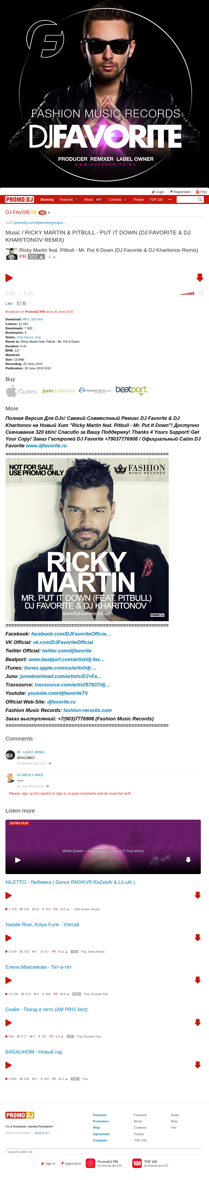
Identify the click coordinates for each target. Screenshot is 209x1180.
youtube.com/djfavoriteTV (58, 693)
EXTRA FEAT (19, 823)
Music (94, 199)
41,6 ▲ (63, 951)
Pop (38, 337)
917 (46, 951)
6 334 (13, 951)
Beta (174, 1121)
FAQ (203, 192)
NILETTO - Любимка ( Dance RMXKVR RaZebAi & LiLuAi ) (70, 882)
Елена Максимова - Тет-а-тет (38, 967)
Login (160, 192)
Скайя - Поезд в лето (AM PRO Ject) (46, 1009)
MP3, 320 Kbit (32, 319)
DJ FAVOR (21, 212)
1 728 (13, 909)
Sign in (50, 1163)
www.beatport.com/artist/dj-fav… (67, 659)
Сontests (118, 199)
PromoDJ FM (35, 311)
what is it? (42, 1133)
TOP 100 (156, 200)
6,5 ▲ (60, 1036)
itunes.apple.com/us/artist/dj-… (60, 668)
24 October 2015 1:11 (31, 763)
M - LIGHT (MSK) (31, 752)
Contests (140, 1127)
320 (74, 951)
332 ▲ (36, 256)
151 (43, 1036)
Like (9, 303)
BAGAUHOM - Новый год (33, 1052)
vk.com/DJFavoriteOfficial (63, 642)
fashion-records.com (87, 710)
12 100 (13, 994)
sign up (27, 793)
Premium (100, 1115)
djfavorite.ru (61, 702)
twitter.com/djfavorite (66, 651)
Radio (175, 1115)
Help (96, 1127)
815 (11, 1036)
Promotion (101, 1121)
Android (106, 1165)
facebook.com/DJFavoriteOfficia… (71, 634)
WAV (77, 994)
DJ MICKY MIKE (30, 775)
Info (173, 1127)
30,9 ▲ (64, 994)
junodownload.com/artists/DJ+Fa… (61, 676)
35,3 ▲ (63, 1078)
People (139, 200)
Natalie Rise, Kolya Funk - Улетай (42, 924)
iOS (119, 1165)
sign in (61, 793)
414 (47, 909)
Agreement (101, 1134)
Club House (25, 337)
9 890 (13, 1078)
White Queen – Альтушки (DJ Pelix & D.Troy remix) (103, 851)
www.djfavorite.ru (46, 445)
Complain (100, 1140)
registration (73, 1163)
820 (47, 994)
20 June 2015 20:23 (30, 786)
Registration (182, 192)
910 (46, 1078)
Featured (69, 199)
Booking (47, 200)
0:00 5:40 (19, 293)
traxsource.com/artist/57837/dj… (72, 684)
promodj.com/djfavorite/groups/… (40, 223)
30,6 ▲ (64, 909)
